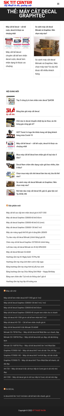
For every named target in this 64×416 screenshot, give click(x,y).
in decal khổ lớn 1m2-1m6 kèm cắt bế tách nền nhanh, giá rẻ (27, 396)
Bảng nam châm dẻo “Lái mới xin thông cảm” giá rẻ (26, 277)
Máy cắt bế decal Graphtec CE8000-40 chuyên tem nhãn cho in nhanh (31, 313)
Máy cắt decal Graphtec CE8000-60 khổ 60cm (24, 218)
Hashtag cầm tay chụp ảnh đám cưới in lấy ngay (25, 262)
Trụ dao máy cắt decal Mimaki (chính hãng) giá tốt (25, 237)
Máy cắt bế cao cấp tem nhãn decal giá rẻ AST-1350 (26, 213)
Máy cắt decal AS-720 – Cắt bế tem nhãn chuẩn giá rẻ (24, 322)
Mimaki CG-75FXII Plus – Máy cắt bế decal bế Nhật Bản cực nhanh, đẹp (31, 332)
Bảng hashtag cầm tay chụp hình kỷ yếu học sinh (25, 267)
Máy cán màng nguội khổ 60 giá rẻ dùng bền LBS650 (26, 232)
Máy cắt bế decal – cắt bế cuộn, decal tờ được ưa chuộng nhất (16, 30)
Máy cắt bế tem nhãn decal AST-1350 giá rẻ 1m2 (22, 298)
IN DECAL (10, 389)
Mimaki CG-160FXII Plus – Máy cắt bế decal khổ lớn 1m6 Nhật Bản (29, 346)
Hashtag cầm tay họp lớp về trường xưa (21, 281)
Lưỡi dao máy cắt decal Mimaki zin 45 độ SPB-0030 (26, 247)
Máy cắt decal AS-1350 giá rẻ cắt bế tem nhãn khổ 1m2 (25, 318)
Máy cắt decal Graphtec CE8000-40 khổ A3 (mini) (25, 223)
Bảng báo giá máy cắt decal (27, 111)
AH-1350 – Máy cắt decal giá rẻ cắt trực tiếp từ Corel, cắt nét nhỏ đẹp (30, 377)
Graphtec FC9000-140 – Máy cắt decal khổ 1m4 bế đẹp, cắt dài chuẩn (31, 355)
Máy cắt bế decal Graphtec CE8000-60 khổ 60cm (23, 308)
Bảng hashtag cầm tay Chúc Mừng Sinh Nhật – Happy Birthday (30, 272)
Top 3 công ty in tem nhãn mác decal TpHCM (35, 100)
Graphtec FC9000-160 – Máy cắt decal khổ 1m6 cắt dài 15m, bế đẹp (30, 351)
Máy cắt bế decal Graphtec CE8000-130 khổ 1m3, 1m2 (25, 303)
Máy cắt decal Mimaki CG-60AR (18, 252)
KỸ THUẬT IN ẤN (39, 410)
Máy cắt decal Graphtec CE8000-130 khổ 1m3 (24, 227)
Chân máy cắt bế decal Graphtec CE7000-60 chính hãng (27, 242)
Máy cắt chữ (11, 291)
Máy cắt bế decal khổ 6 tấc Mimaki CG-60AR (21, 327)
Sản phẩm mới (14, 206)
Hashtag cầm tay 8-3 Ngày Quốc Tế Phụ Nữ (23, 257)
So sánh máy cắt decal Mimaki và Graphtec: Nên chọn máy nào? (45, 30)
